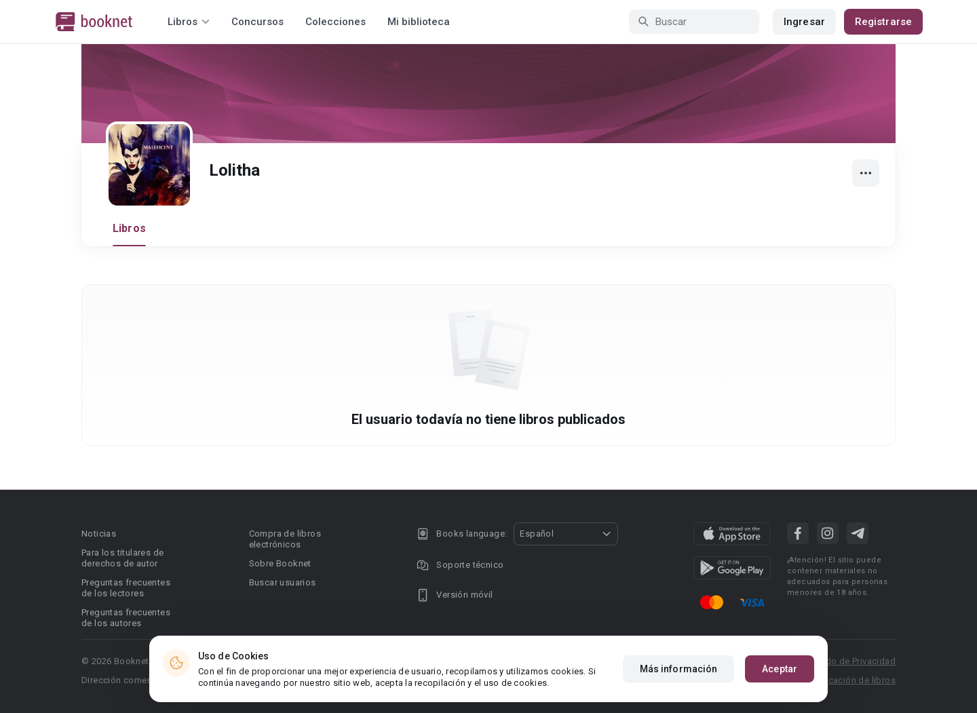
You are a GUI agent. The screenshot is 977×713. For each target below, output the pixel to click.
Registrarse (883, 22)
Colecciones (335, 22)
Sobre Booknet (280, 563)
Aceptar (779, 668)
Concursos (257, 22)
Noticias (98, 533)
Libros (129, 228)
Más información (679, 668)
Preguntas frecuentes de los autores (125, 617)
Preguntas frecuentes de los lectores (125, 587)
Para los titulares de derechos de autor (122, 558)
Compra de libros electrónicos (285, 539)
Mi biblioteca (418, 22)
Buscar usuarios (282, 582)
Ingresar (804, 22)
